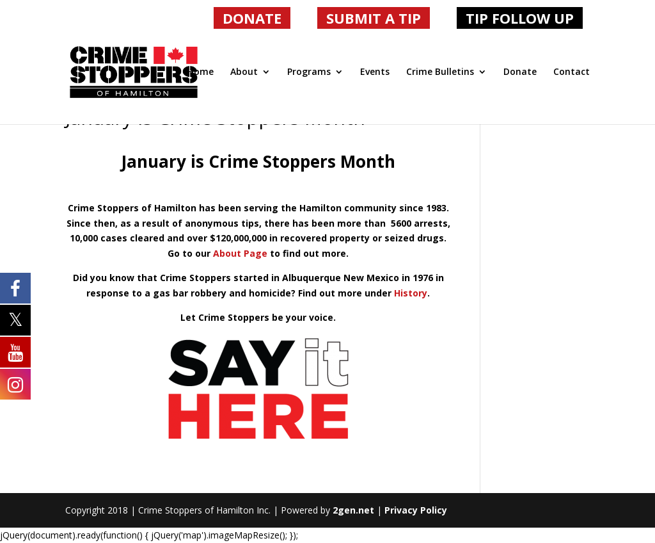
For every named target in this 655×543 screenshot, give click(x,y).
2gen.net (353, 510)
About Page (240, 253)
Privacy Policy (415, 510)
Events (375, 72)
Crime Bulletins (440, 72)
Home (200, 72)
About (244, 72)
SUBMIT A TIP (373, 18)
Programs (309, 72)
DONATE (252, 18)
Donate (520, 72)
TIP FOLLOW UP (520, 18)
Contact (571, 72)
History (410, 293)
